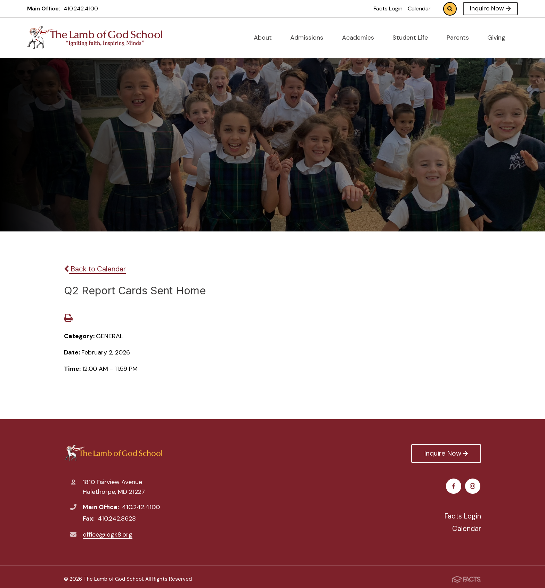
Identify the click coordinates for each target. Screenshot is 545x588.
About (266, 37)
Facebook (454, 486)
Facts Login (388, 8)
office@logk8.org (107, 534)
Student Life (413, 37)
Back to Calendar (95, 268)
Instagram (473, 486)
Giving (499, 37)
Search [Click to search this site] (450, 8)
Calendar (419, 8)
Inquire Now (490, 8)
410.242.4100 (81, 8)
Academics (361, 37)
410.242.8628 (117, 518)
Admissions (309, 37)
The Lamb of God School (113, 453)
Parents (461, 37)
